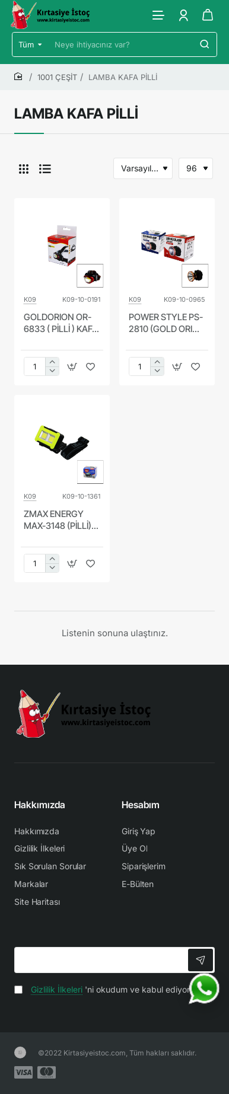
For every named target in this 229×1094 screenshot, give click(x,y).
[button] (72, 366)
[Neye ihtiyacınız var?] (205, 44)
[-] (52, 370)
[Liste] (45, 168)
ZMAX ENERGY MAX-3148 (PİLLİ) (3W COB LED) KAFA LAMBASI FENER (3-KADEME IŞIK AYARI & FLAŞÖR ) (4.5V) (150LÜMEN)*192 (61, 520)
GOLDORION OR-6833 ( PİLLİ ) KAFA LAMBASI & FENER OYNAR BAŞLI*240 (61, 323)
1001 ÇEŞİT (57, 77)
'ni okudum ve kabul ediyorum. (109, 989)
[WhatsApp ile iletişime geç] (204, 988)
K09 (30, 299)
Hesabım (141, 805)
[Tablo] (23, 168)
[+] (52, 362)
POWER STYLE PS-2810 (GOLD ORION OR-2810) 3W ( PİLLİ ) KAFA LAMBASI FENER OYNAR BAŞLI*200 (167, 323)
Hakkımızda (39, 805)
